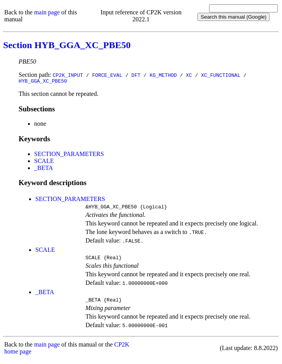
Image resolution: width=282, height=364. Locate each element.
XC (189, 74)
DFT (135, 74)
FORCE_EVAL (107, 74)
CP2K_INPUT (68, 74)
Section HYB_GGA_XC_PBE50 (67, 45)
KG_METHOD (163, 74)
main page (47, 12)
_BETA (43, 169)
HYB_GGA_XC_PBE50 (43, 81)
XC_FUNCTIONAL (220, 74)
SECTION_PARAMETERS (69, 155)
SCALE (44, 162)
